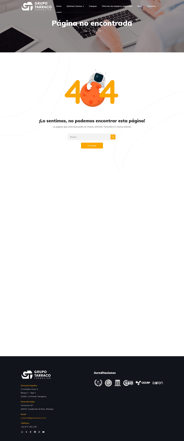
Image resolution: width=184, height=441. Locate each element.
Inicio (85, 31)
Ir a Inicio (92, 145)
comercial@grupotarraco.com (33, 418)
